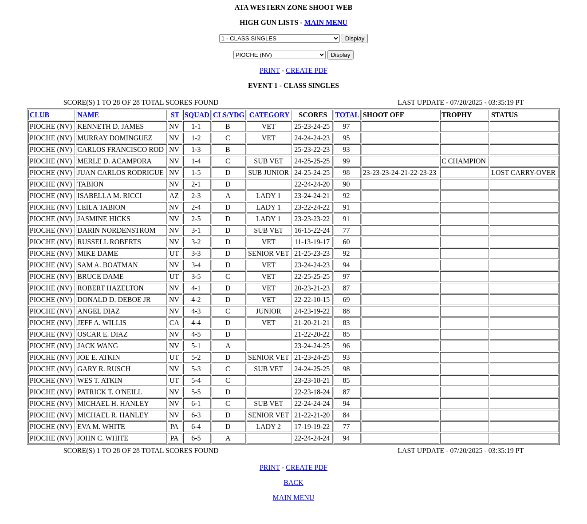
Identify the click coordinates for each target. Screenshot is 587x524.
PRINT (270, 70)
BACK (293, 482)
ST (175, 115)
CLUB (39, 115)
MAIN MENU (325, 22)
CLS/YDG (228, 115)
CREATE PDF (306, 70)
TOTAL (347, 115)
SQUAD (197, 115)
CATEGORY (269, 115)
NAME (88, 115)
